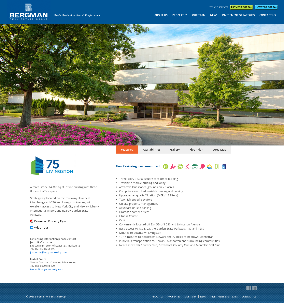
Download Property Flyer (50, 221)
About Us (161, 15)
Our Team (199, 15)
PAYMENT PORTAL (241, 7)
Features (127, 149)
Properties (180, 15)
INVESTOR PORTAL (266, 7)
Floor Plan (196, 149)
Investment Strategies (238, 15)
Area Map (219, 149)
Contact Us (267, 15)
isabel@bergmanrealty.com (46, 269)
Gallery (175, 149)
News (214, 15)
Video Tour (41, 227)
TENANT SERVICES (218, 7)
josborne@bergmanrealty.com (48, 252)
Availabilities (151, 149)
